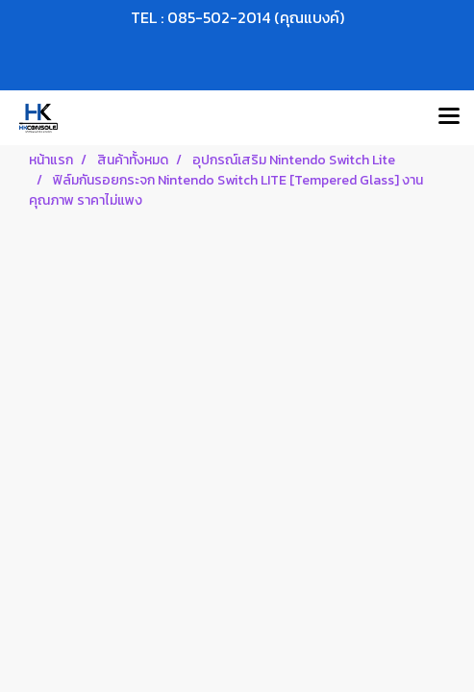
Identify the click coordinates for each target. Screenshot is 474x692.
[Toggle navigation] (449, 117)
